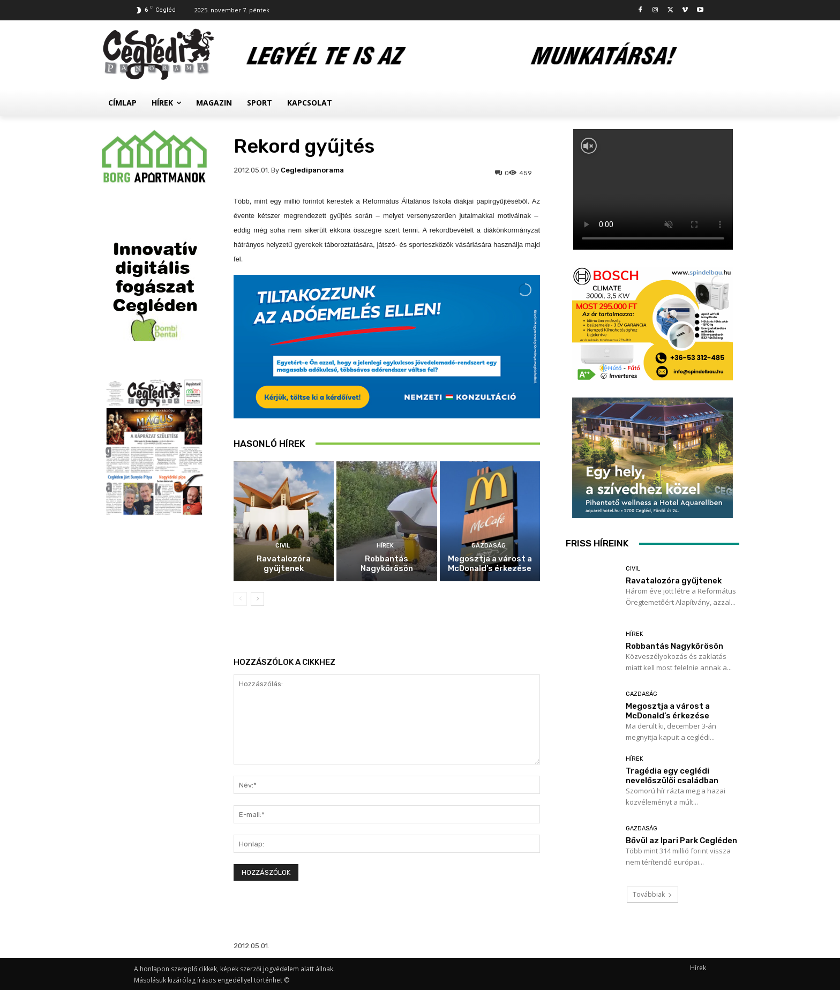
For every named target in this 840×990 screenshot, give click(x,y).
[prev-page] (240, 599)
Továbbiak (652, 894)
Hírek (385, 546)
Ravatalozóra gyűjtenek (284, 563)
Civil (282, 546)
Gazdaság (488, 546)
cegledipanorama (312, 170)
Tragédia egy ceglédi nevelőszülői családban (672, 775)
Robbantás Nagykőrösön (387, 563)
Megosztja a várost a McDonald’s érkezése (490, 563)
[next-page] (257, 599)
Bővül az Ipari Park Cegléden (681, 840)
